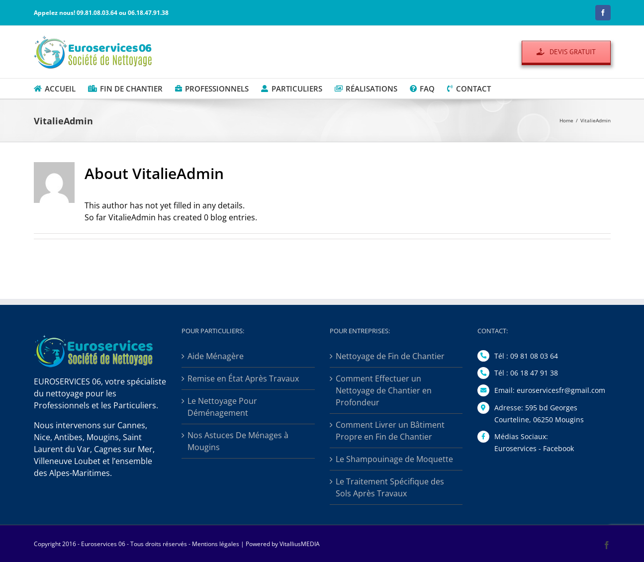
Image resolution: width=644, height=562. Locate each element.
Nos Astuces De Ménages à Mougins (237, 441)
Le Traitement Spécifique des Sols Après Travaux (390, 487)
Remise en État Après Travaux (243, 378)
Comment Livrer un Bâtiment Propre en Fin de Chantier (390, 430)
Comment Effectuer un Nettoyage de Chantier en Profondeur (384, 390)
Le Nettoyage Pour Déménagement (222, 406)
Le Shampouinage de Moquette (394, 459)
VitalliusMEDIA (299, 544)
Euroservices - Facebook (534, 448)
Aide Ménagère (215, 356)
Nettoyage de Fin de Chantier (390, 356)
